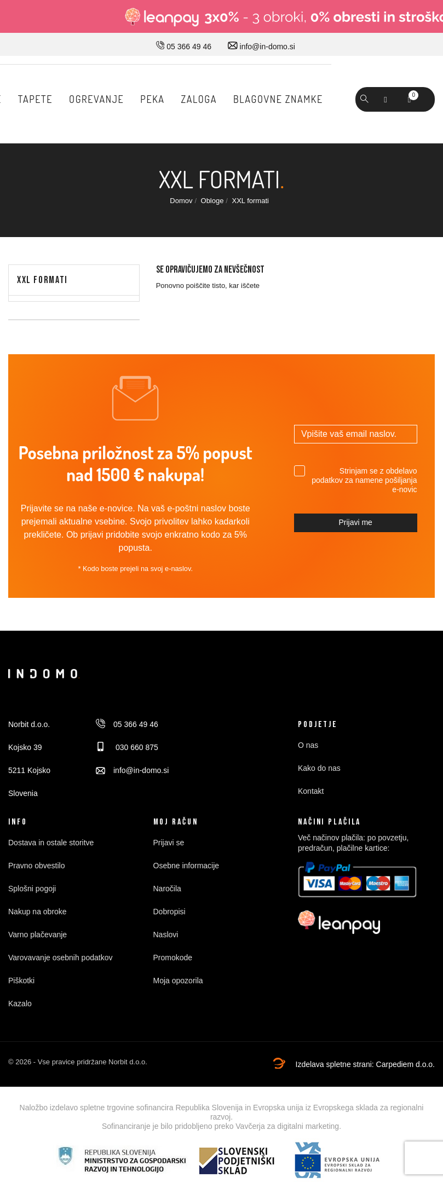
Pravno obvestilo (36, 865)
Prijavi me (355, 522)
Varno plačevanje (37, 934)
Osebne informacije (186, 865)
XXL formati (42, 280)
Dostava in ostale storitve (51, 842)
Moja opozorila (178, 980)
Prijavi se (169, 842)
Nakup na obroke (37, 911)
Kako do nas (319, 768)
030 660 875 (127, 747)
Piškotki (21, 980)
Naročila (167, 888)
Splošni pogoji (32, 888)
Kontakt (311, 791)
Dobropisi (169, 911)
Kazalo (20, 1003)
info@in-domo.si (261, 46)
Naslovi (166, 934)
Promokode (173, 957)
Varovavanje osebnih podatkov (60, 957)
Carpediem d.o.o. (405, 1064)
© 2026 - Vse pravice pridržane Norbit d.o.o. (77, 1062)
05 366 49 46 (183, 46)
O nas (308, 745)
